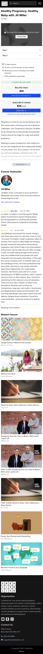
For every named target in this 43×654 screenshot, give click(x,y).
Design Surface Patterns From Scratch (16, 342)
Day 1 (5, 50)
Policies (21, 651)
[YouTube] (3, 619)
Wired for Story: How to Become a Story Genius (20, 405)
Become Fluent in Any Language (14, 567)
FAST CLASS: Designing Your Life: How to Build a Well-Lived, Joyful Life (20, 470)
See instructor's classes (10, 202)
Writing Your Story (8, 374)
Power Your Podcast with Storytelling (15, 536)
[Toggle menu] (40, 3)
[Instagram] (12, 619)
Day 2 (5, 55)
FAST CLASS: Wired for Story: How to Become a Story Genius (20, 504)
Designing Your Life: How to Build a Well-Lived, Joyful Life (20, 437)
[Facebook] (7, 619)
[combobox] (22, 3)
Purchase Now (21, 37)
